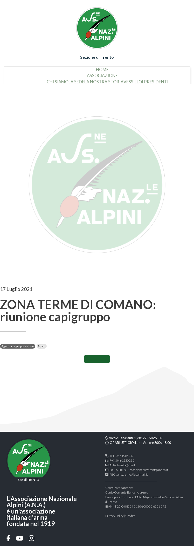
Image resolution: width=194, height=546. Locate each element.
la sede (52, 79)
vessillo (108, 79)
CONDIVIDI (97, 359)
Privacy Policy (114, 516)
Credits (130, 516)
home (102, 67)
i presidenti (130, 79)
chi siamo (33, 79)
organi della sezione (168, 79)
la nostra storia (79, 79)
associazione (102, 73)
